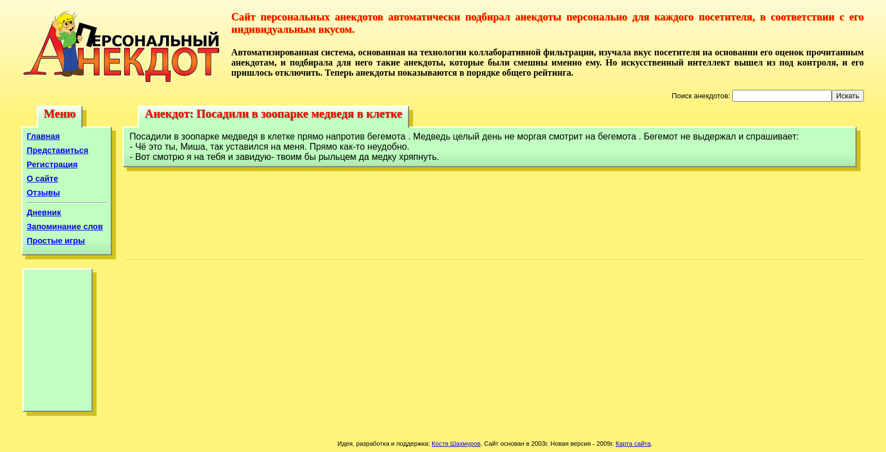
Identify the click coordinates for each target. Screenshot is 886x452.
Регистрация (52, 164)
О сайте (42, 178)
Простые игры (56, 240)
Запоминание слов (65, 226)
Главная (43, 136)
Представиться (57, 150)
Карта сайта (632, 443)
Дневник (44, 212)
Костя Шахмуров (456, 443)
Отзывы (43, 192)
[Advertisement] (58, 343)
